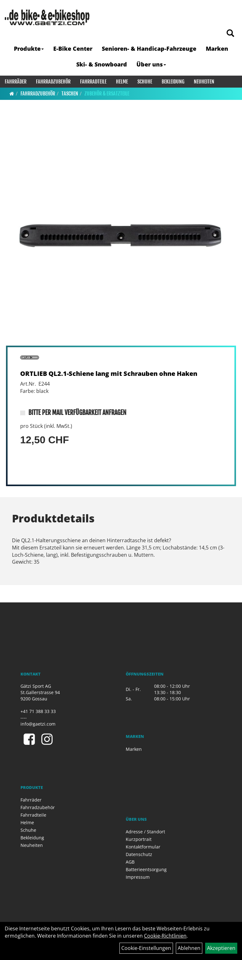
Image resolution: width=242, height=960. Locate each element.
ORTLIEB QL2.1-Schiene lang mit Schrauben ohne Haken (108, 373)
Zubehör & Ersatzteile (106, 93)
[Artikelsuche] (230, 33)
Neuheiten (204, 81)
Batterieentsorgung (146, 869)
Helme (122, 81)
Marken (217, 48)
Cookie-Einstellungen (146, 948)
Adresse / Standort (145, 832)
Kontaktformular (143, 847)
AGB (130, 862)
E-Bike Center (72, 48)
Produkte (29, 48)
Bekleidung (173, 81)
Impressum (138, 877)
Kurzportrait (139, 839)
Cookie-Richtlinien (165, 935)
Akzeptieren (221, 948)
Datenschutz (139, 854)
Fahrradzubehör (53, 81)
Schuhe (144, 81)
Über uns (151, 64)
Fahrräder (15, 81)
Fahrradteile (93, 81)
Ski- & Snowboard (101, 64)
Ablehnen (189, 948)
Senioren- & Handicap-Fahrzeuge (149, 48)
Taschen (69, 93)
